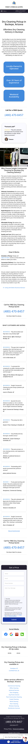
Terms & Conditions (13, 614)
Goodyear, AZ (14, 666)
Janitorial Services (14, 688)
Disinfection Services (14, 706)
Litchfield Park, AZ (14, 669)
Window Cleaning (14, 704)
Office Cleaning (14, 686)
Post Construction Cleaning (14, 695)
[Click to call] (14, 742)
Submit (14, 618)
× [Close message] (21, 736)
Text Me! (8, 597)
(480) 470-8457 (20, 11)
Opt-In (7, 604)
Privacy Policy (8, 727)
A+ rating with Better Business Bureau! (14, 286)
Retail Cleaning (14, 699)
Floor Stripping (14, 690)
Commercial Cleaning (14, 684)
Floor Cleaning (14, 702)
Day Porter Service (14, 693)
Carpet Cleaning (14, 697)
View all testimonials (14, 529)
